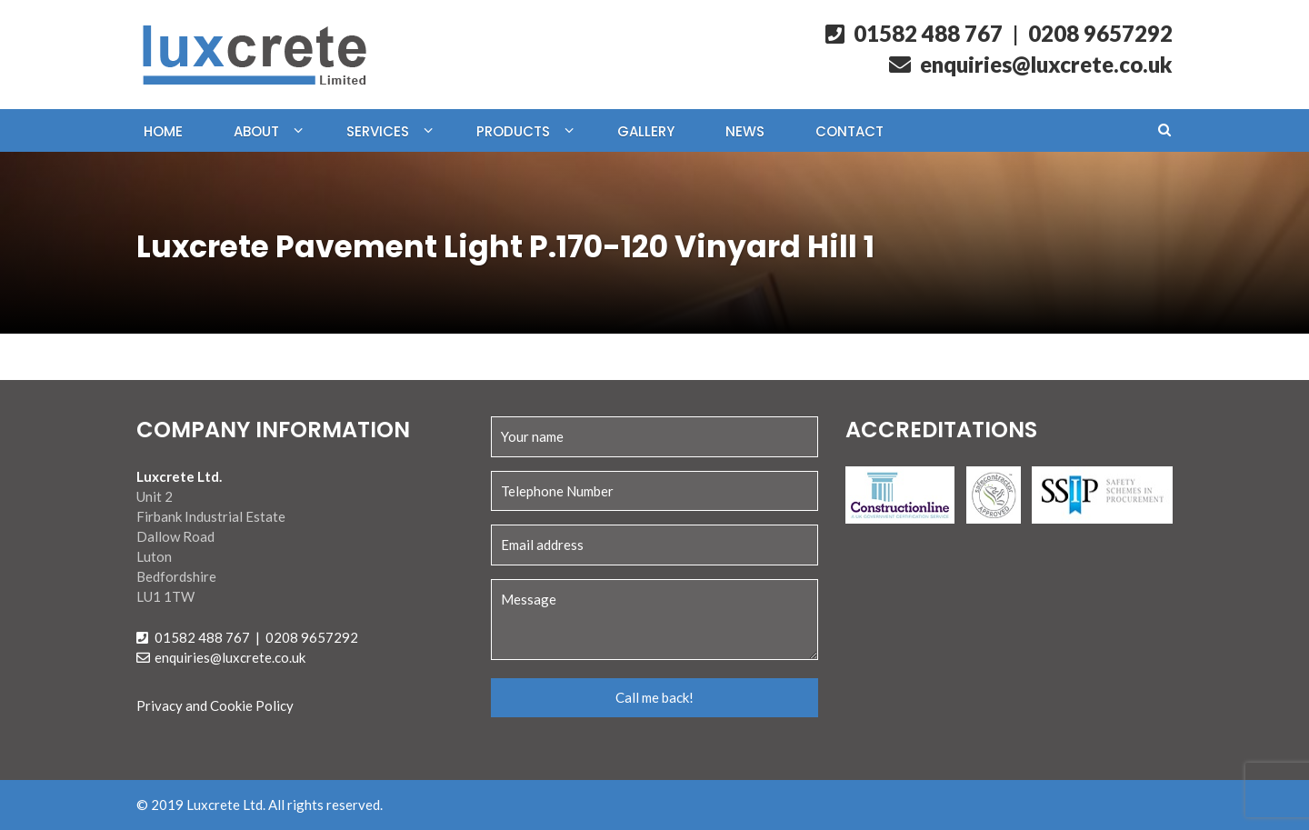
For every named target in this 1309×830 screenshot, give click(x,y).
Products (513, 131)
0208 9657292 (1100, 33)
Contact (849, 131)
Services (377, 131)
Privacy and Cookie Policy (215, 705)
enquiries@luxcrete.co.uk (1031, 64)
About (256, 131)
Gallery (645, 131)
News (744, 131)
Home (163, 131)
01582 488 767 (914, 33)
